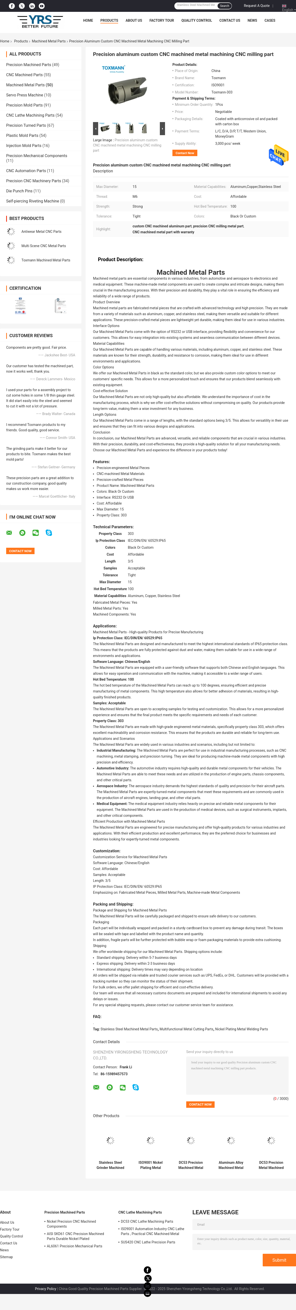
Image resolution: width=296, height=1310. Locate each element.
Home (88, 20)
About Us (134, 20)
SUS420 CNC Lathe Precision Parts (148, 1242)
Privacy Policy (45, 1289)
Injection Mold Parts (23, 145)
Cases (269, 20)
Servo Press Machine (24, 95)
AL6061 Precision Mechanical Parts (74, 1246)
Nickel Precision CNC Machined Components (71, 1223)
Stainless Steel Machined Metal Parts (129, 1029)
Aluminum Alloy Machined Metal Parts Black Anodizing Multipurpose (231, 1165)
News (252, 20)
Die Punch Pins (19, 191)
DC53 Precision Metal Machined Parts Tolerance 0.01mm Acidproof (271, 1165)
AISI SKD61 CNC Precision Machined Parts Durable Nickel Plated (75, 1236)
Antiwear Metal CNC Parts (41, 232)
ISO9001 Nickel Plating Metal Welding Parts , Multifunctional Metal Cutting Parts (151, 1165)
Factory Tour (161, 20)
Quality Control (197, 20)
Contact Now (185, 153)
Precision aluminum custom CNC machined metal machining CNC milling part (127, 145)
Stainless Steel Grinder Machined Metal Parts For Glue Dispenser (110, 1165)
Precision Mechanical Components (36, 155)
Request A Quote (257, 6)
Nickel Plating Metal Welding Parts (241, 1029)
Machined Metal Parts (49, 41)
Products (109, 20)
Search (224, 6)
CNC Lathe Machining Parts (30, 115)
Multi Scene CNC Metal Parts (43, 246)
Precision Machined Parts (28, 64)
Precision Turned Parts (26, 125)
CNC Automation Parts (26, 170)
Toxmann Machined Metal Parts (45, 260)
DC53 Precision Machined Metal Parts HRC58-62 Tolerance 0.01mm (190, 1165)
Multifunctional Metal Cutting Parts (186, 1029)
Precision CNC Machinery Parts (33, 181)
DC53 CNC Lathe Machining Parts (147, 1221)
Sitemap (6, 1257)
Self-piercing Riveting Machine (32, 201)
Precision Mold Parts (24, 105)
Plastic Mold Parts (22, 135)
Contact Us (229, 20)
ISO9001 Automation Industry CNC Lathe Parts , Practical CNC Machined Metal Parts (152, 1232)
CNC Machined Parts (24, 75)
